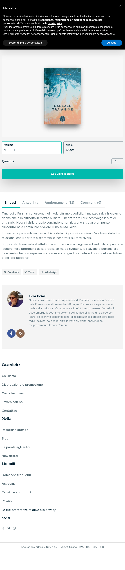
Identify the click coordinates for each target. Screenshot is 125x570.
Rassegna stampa (15, 430)
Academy (8, 483)
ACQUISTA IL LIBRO (62, 173)
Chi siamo (9, 376)
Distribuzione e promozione (22, 384)
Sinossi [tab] (10, 202)
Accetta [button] (111, 563)
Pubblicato (71, 46)
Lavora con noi (12, 402)
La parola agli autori (16, 447)
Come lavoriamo (14, 393)
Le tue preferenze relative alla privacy (29, 510)
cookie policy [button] (55, 543)
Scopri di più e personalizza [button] (25, 563)
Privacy (7, 501)
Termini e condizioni (16, 492)
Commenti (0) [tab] (91, 202)
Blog (5, 438)
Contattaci (9, 410)
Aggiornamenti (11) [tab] (59, 202)
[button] (11, 272)
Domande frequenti (16, 475)
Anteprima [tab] (30, 202)
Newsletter (10, 456)
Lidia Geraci (56, 46)
